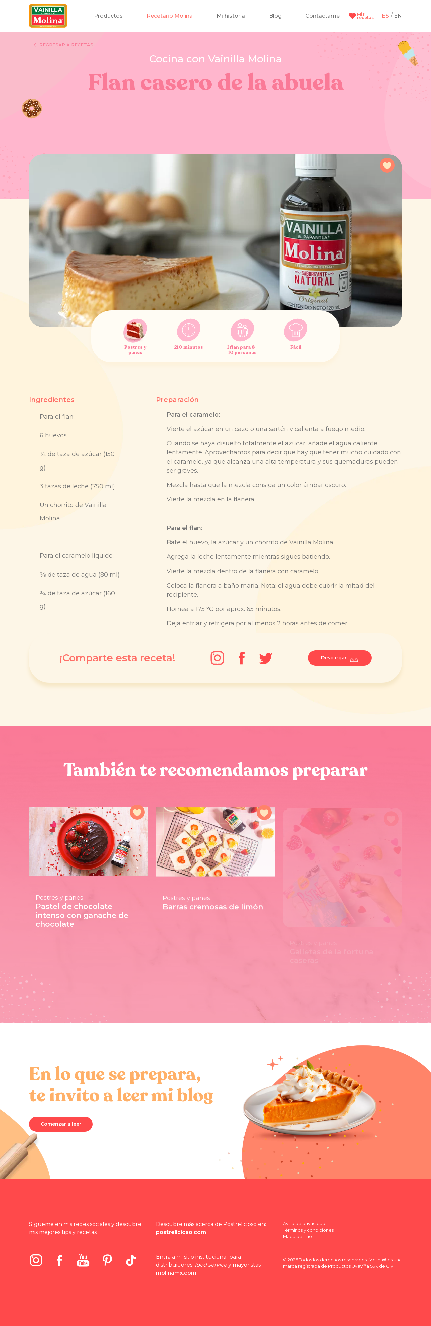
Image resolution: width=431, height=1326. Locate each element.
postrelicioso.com (181, 1232)
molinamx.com (176, 1273)
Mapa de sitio (297, 1236)
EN (398, 16)
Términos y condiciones (308, 1230)
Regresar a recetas (63, 45)
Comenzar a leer (61, 1124)
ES (385, 16)
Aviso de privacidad (304, 1223)
